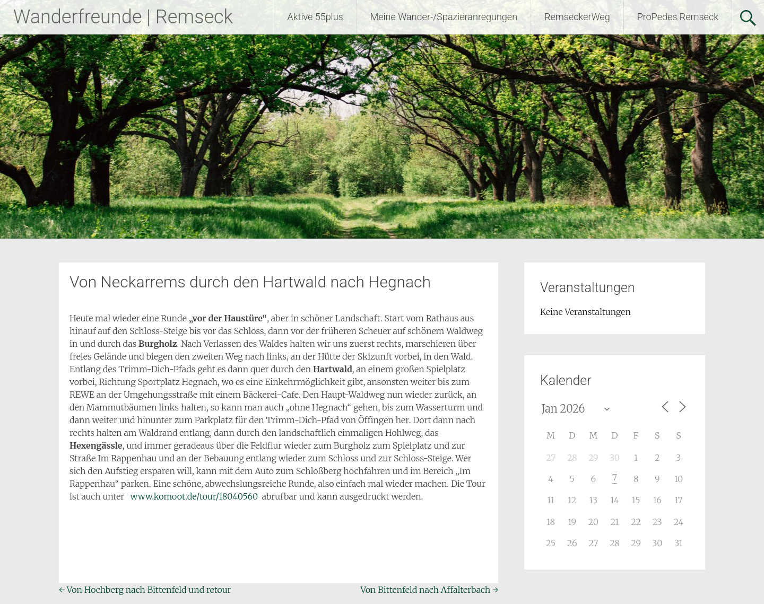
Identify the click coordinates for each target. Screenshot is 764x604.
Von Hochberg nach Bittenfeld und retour (145, 589)
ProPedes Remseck (677, 16)
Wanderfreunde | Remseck (123, 17)
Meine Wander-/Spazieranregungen (443, 16)
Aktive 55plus (315, 16)
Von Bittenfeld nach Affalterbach (429, 589)
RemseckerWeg (577, 16)
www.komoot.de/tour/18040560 (194, 496)
